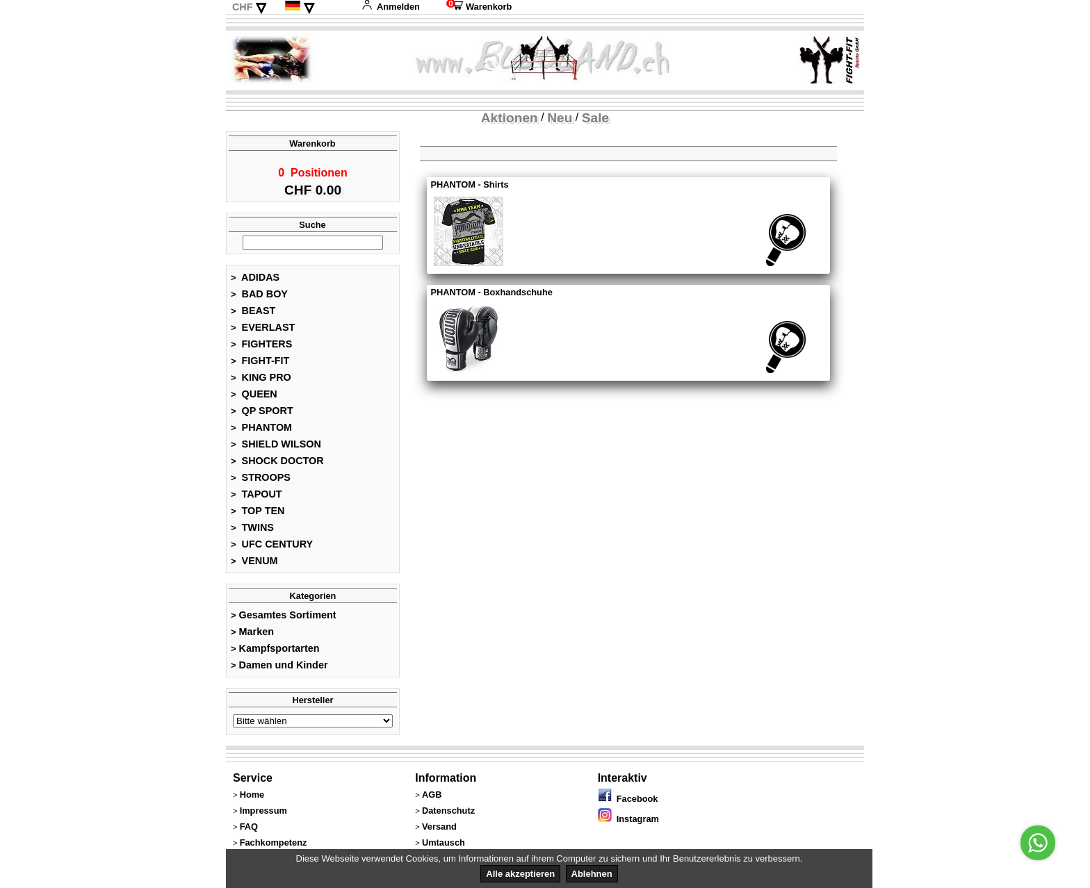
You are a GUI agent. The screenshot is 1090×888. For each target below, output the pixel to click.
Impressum (263, 814)
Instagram (628, 823)
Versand (439, 830)
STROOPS (261, 481)
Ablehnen (591, 874)
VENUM (254, 564)
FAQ (249, 830)
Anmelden (391, 6)
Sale (595, 117)
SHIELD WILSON (276, 448)
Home (252, 799)
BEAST (253, 314)
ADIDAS (255, 281)
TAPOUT (256, 498)
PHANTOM (261, 431)
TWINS (252, 531)
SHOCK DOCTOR (277, 464)
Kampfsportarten (275, 652)
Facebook (628, 803)
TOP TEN (257, 514)
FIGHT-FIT (260, 364)
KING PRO (261, 381)
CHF (242, 7)
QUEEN (254, 398)
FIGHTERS (261, 348)
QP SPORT (262, 414)
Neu (559, 117)
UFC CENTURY (272, 548)
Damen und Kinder (279, 669)
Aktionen (509, 117)
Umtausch (443, 846)
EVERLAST (263, 331)
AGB (431, 799)
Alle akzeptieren (520, 874)
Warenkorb (479, 6)
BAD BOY (259, 298)
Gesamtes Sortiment (283, 619)
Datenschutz (448, 814)
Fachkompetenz (273, 846)
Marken (252, 635)
